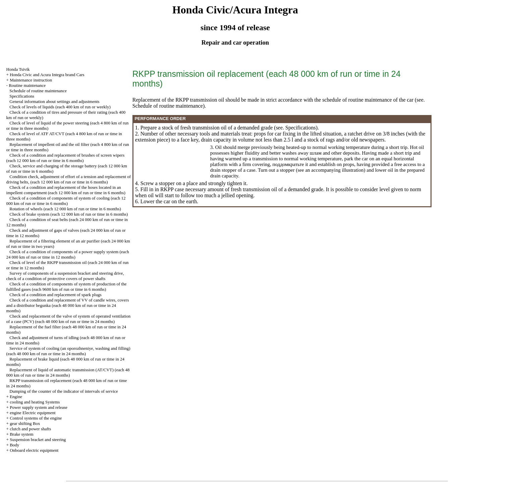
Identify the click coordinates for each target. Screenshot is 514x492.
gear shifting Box (25, 423)
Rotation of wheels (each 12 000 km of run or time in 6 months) (65, 208)
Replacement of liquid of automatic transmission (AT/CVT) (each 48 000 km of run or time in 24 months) (68, 372)
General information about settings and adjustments (54, 101)
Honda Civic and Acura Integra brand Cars (47, 74)
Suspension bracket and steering (38, 439)
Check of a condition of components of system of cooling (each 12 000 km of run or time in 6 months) (66, 201)
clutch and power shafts (30, 428)
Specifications (21, 96)
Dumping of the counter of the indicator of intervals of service (63, 391)
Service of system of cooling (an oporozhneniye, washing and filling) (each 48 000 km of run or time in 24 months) (68, 351)
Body (14, 444)
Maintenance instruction (31, 80)
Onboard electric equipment (34, 450)
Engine (16, 396)
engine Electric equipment (32, 412)
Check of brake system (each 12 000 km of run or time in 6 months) (68, 214)
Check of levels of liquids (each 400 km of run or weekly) (59, 106)
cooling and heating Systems (35, 401)
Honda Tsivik (18, 69)
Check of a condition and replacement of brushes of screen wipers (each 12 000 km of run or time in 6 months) (65, 158)
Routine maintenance (27, 85)
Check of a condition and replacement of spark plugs (55, 294)
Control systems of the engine (36, 418)
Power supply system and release (38, 407)
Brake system (21, 434)
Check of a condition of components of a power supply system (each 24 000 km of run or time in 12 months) (67, 254)
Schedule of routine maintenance (38, 90)
